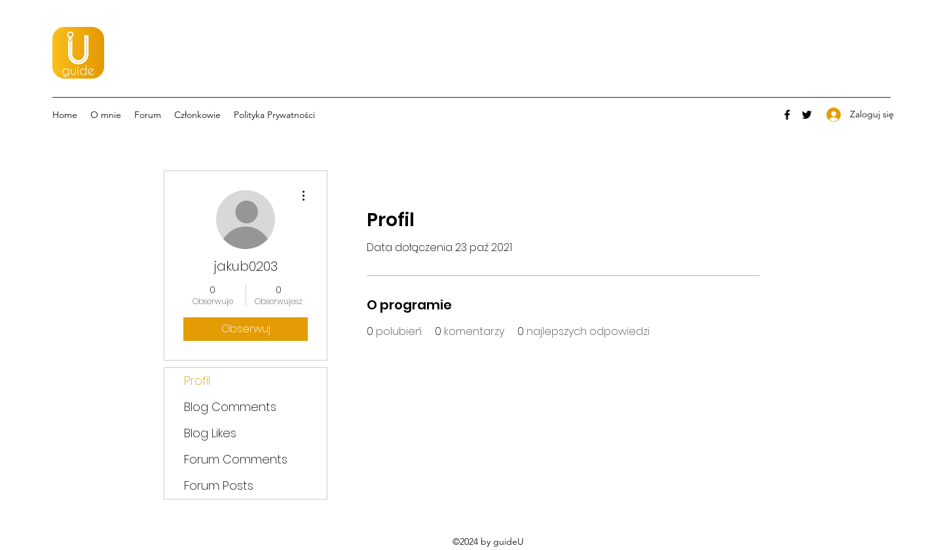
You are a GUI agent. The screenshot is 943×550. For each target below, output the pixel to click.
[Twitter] (806, 114)
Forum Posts (218, 485)
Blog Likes (210, 433)
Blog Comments (230, 407)
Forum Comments (235, 459)
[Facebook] (787, 114)
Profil (197, 380)
